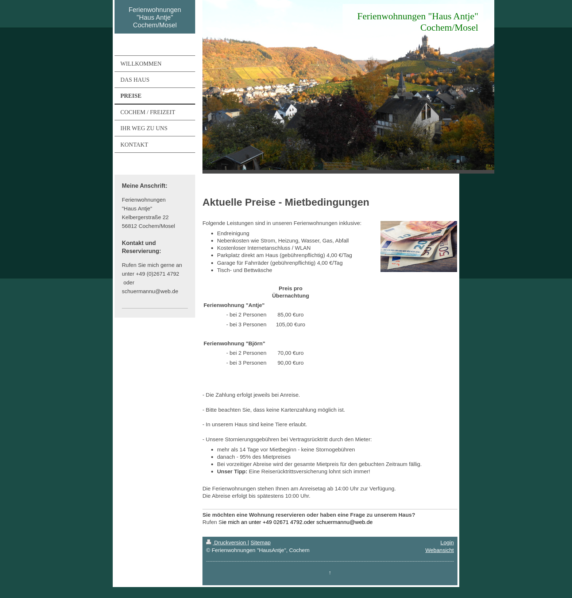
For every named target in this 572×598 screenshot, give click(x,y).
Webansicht (439, 550)
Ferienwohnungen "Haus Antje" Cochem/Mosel (154, 17)
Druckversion (227, 542)
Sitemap (261, 542)
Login (447, 542)
